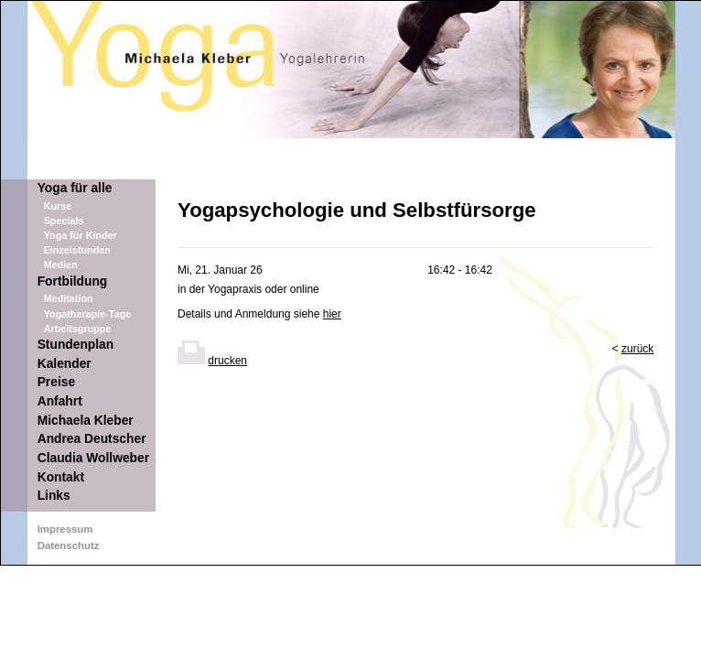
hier (332, 314)
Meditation (68, 298)
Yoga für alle (75, 188)
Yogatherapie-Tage (88, 313)
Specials (64, 220)
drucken (227, 360)
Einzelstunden (77, 249)
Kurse (58, 205)
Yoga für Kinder (80, 235)
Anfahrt (60, 401)
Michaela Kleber (86, 420)
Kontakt (61, 477)
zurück (637, 348)
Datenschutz (69, 545)
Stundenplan (76, 344)
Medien (61, 264)
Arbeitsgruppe (78, 328)
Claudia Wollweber (93, 458)
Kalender (65, 364)
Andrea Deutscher (92, 439)
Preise (56, 382)
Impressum (65, 529)
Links (54, 495)
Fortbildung (73, 281)
